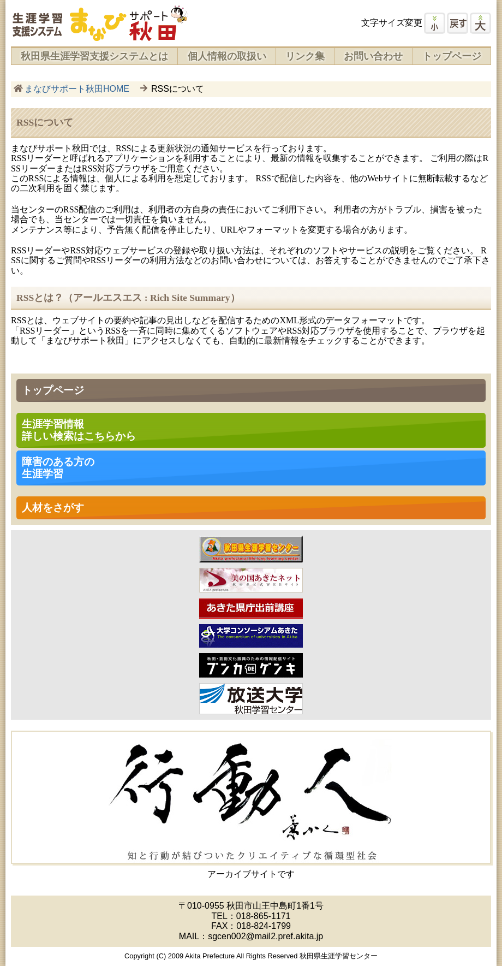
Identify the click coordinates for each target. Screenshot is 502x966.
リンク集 (305, 56)
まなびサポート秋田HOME (77, 88)
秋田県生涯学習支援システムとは (94, 56)
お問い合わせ (373, 56)
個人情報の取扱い (227, 56)
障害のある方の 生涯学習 (58, 467)
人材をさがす (53, 507)
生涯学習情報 (79, 430)
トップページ (451, 56)
